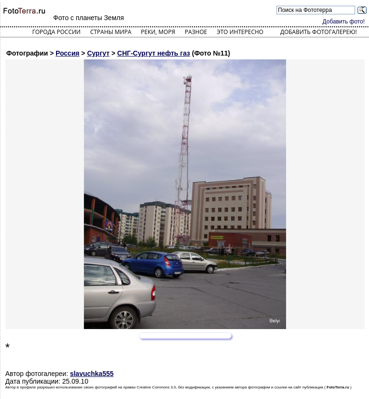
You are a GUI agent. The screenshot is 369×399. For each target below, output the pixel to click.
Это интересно (240, 32)
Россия (68, 53)
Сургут (98, 53)
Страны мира (110, 32)
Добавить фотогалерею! (318, 32)
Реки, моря (158, 32)
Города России (56, 32)
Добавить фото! (344, 21)
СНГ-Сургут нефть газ (153, 53)
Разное (196, 32)
